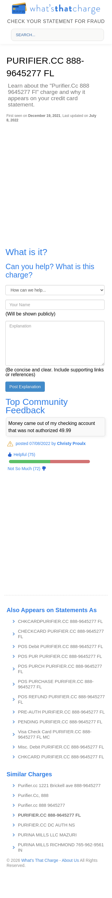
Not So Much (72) (23, 468)
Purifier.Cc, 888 (33, 795)
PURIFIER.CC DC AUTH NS (46, 824)
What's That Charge (39, 860)
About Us (70, 860)
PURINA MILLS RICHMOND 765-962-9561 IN (61, 847)
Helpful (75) (24, 454)
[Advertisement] (56, 181)
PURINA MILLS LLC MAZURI (47, 834)
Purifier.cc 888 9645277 (41, 805)
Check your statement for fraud (56, 21)
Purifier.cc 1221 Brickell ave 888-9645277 (59, 785)
